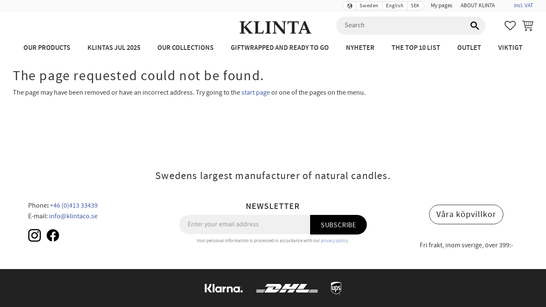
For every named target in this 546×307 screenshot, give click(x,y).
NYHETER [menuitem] (360, 47)
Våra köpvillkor (466, 214)
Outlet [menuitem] (469, 47)
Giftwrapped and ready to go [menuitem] (280, 47)
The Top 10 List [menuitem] (416, 47)
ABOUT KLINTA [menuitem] (478, 5)
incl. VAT (523, 5)
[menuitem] (503, 3)
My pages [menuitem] (441, 5)
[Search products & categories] (410, 26)
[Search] (474, 26)
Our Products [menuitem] (46, 47)
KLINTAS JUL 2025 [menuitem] (113, 47)
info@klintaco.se (73, 216)
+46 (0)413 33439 (74, 205)
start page (255, 92)
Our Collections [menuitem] (185, 47)
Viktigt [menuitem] (510, 47)
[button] (510, 25)
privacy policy (334, 240)
